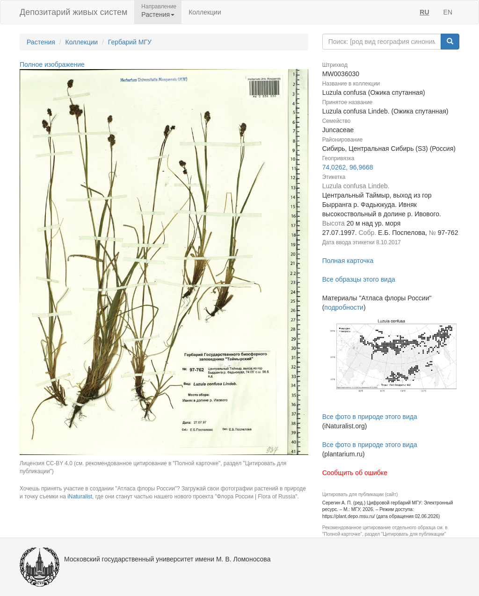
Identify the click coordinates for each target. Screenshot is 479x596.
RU (424, 12)
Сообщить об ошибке (354, 472)
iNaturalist (79, 496)
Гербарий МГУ (130, 42)
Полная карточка (348, 260)
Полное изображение (52, 64)
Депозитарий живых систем (73, 12)
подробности (343, 307)
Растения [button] (157, 14)
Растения (41, 42)
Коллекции (205, 12)
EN (447, 12)
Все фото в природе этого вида (369, 416)
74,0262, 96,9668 (347, 167)
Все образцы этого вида (358, 279)
